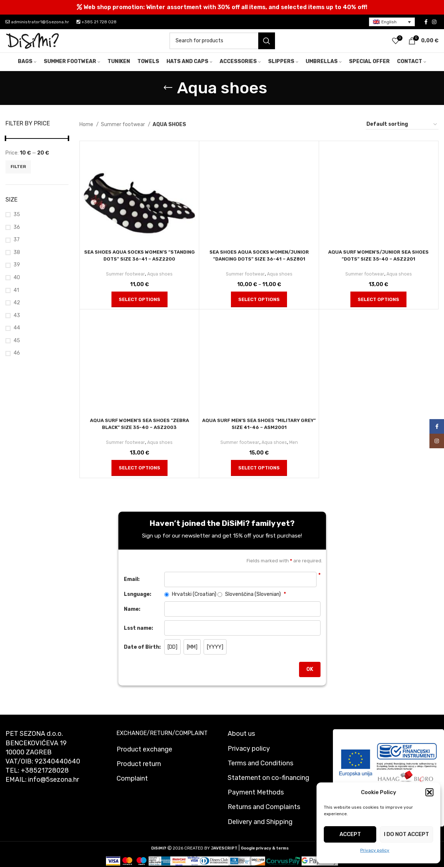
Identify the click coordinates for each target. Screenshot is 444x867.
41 (16, 300)
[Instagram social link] (434, 22)
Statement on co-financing (268, 787)
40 (16, 287)
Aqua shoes (161, 283)
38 (16, 262)
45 (16, 350)
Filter (18, 176)
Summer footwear (123, 134)
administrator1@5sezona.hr (37, 21)
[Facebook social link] (426, 22)
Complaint (132, 788)
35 (16, 224)
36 (16, 237)
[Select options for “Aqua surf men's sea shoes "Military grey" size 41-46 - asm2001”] (259, 477)
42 (16, 312)
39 (16, 275)
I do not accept (406, 834)
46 (16, 363)
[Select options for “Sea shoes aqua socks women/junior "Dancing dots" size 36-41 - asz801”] (259, 309)
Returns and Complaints (264, 817)
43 (16, 325)
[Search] (222, 45)
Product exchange (144, 759)
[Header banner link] (222, 7)
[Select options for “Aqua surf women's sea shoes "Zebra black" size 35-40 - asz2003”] (139, 477)
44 (16, 338)
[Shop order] (402, 134)
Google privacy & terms (265, 857)
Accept (350, 834)
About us (241, 743)
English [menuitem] (389, 21)
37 (16, 249)
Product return (139, 773)
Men (295, 451)
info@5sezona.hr (53, 789)
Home (86, 134)
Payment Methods (256, 802)
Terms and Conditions (260, 773)
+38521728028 (45, 780)
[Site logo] (32, 45)
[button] (429, 792)
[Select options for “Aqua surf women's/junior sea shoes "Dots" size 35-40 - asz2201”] (378, 309)
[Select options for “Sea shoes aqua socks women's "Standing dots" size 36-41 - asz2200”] (139, 309)
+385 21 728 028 (96, 21)
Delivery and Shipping (260, 831)
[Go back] (168, 97)
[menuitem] (392, 22)
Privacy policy (374, 850)
